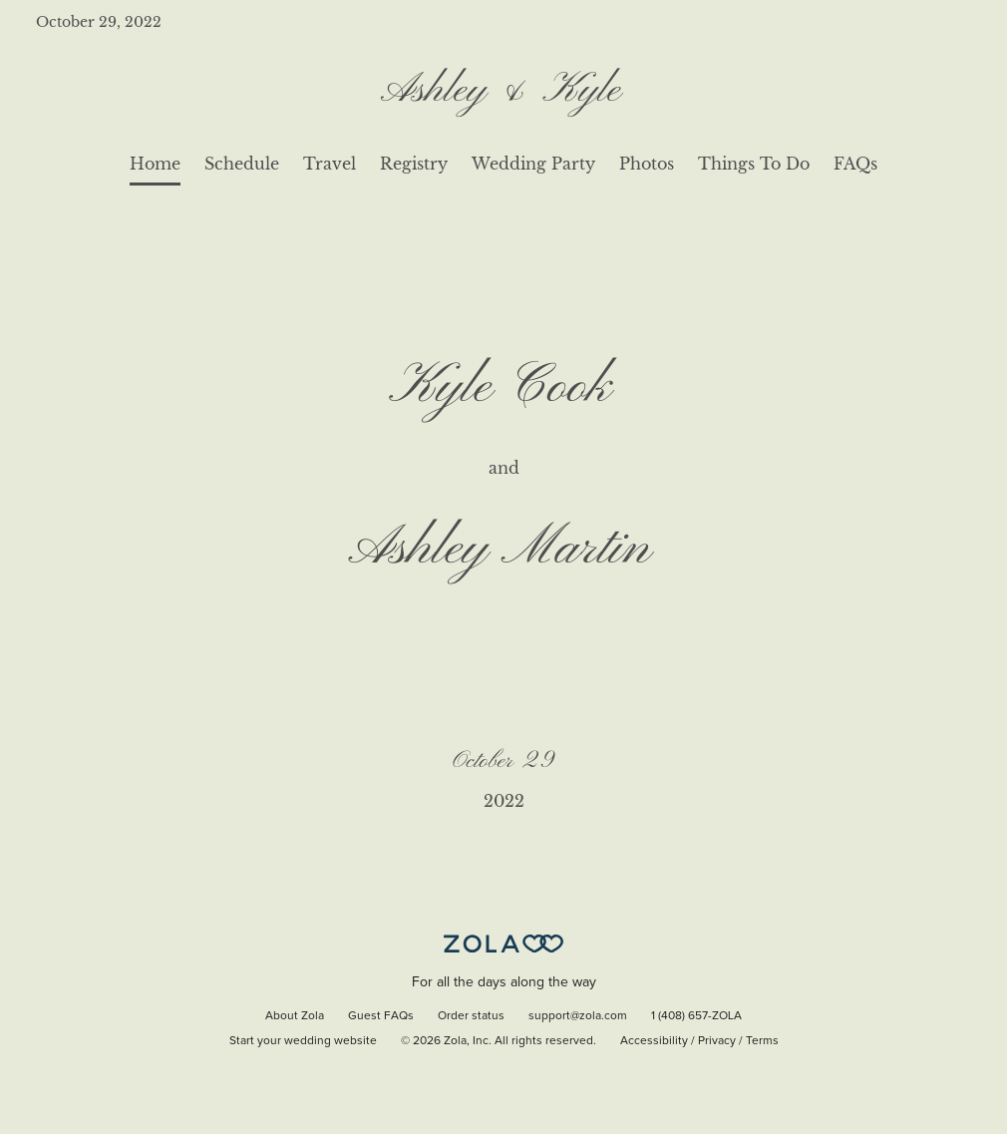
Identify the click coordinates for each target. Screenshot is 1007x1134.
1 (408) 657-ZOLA (696, 1016)
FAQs (855, 164)
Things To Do (754, 164)
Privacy (717, 1041)
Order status (471, 1016)
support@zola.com (577, 1016)
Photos (646, 164)
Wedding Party (533, 164)
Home (155, 164)
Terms (762, 1041)
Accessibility (654, 1041)
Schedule (241, 164)
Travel (329, 164)
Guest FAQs (381, 1016)
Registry (414, 164)
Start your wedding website (303, 1041)
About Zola (294, 1016)
